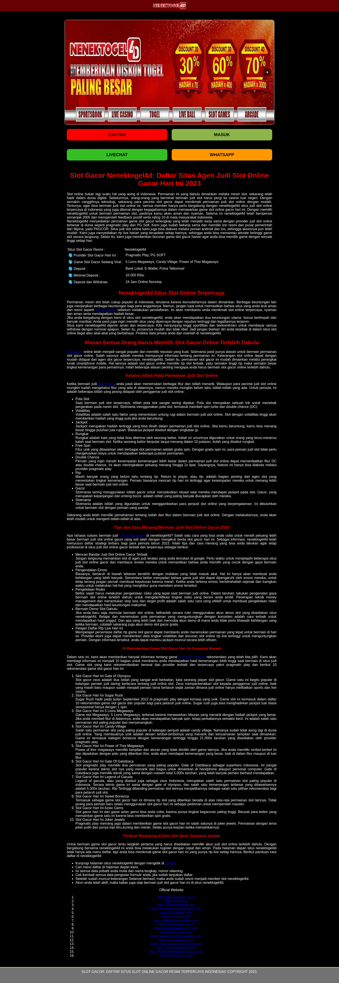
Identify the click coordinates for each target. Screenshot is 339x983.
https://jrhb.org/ (176, 901)
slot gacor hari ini (192, 657)
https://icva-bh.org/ (176, 917)
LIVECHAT (117, 154)
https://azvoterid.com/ (176, 913)
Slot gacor (75, 352)
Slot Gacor (93, 972)
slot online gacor (132, 535)
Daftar (117, 134)
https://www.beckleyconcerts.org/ (176, 936)
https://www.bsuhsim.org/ (176, 948)
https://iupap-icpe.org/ (176, 932)
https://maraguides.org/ (176, 940)
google (170, 863)
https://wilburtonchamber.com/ (176, 920)
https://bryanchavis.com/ (176, 897)
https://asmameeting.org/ (176, 905)
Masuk (222, 134)
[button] (72, 72)
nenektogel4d (105, 310)
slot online (106, 384)
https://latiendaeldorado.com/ (176, 928)
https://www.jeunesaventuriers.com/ (176, 951)
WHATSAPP (222, 154)
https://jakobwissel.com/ (176, 924)
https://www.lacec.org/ (176, 955)
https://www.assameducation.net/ (176, 909)
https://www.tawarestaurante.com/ (176, 944)
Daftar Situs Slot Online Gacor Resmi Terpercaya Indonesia (165, 972)
